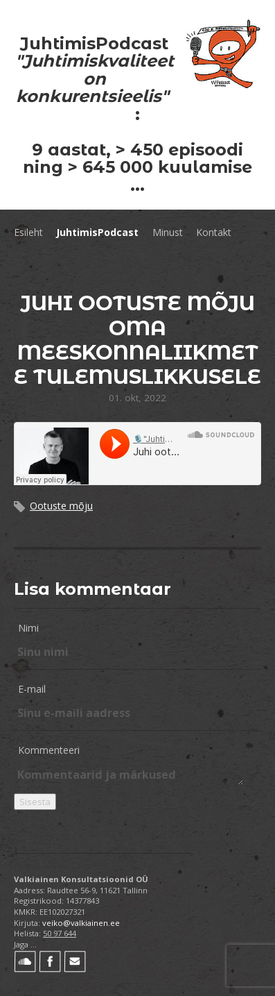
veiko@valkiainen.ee (81, 923)
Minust (167, 232)
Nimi (28, 627)
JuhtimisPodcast (97, 232)
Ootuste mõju (61, 505)
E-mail (32, 688)
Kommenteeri (49, 750)
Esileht (28, 232)
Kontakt (213, 232)
